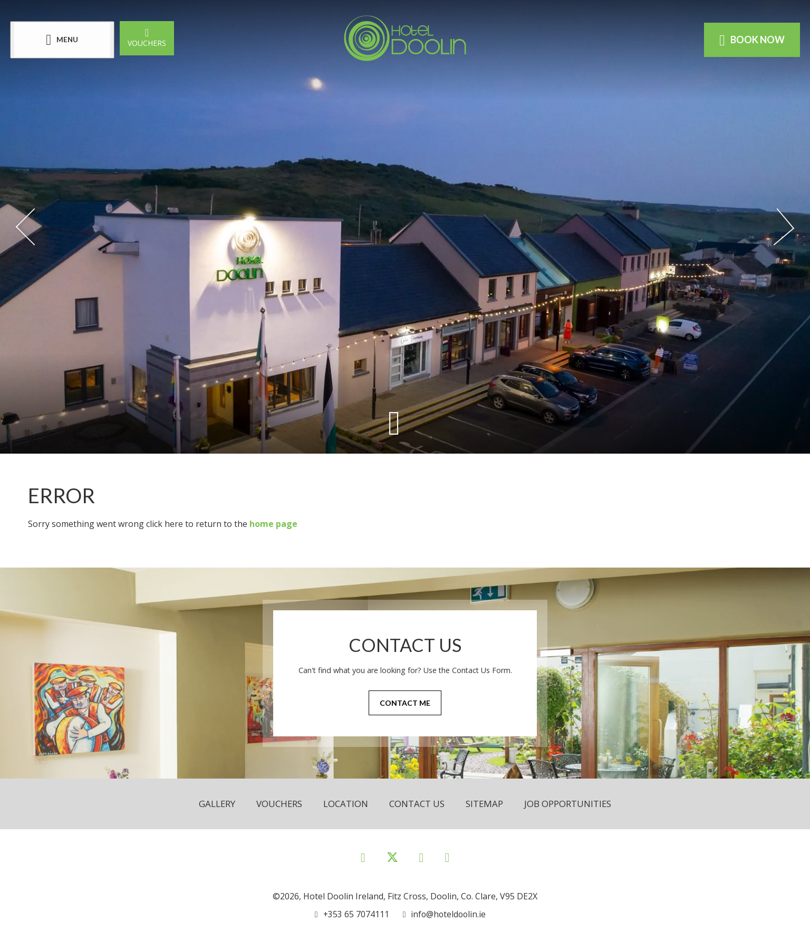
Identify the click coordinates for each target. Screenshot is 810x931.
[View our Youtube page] (447, 857)
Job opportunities (568, 804)
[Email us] (443, 914)
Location (345, 804)
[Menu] (63, 40)
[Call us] (351, 914)
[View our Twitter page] (392, 861)
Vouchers (147, 37)
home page (273, 524)
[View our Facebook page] (363, 857)
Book (751, 40)
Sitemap (485, 804)
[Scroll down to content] (394, 423)
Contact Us (417, 804)
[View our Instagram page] (421, 857)
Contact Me (405, 702)
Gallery (216, 804)
